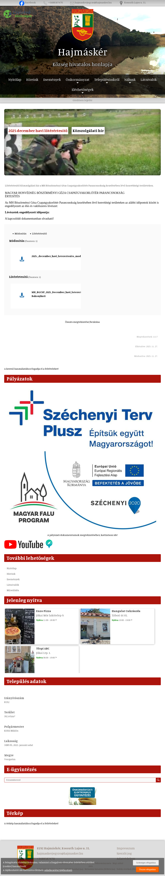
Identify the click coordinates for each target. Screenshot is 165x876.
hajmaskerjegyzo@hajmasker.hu (91, 2)
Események (52, 79)
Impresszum (126, 848)
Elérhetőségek (83, 89)
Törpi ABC (42, 648)
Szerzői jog (124, 853)
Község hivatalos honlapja (82, 64)
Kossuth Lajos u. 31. (132, 2)
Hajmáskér (82, 51)
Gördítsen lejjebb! (82, 100)
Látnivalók (149, 79)
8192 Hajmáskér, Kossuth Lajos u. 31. (63, 848)
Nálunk (130, 79)
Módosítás (20, 233)
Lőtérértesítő (39, 233)
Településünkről (106, 79)
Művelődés (13, 590)
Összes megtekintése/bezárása (82, 321)
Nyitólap (14, 79)
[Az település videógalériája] (28, 547)
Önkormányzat (77, 79)
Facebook (27, 2)
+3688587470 (53, 2)
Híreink (32, 79)
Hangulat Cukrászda (126, 611)
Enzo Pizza (43, 611)
